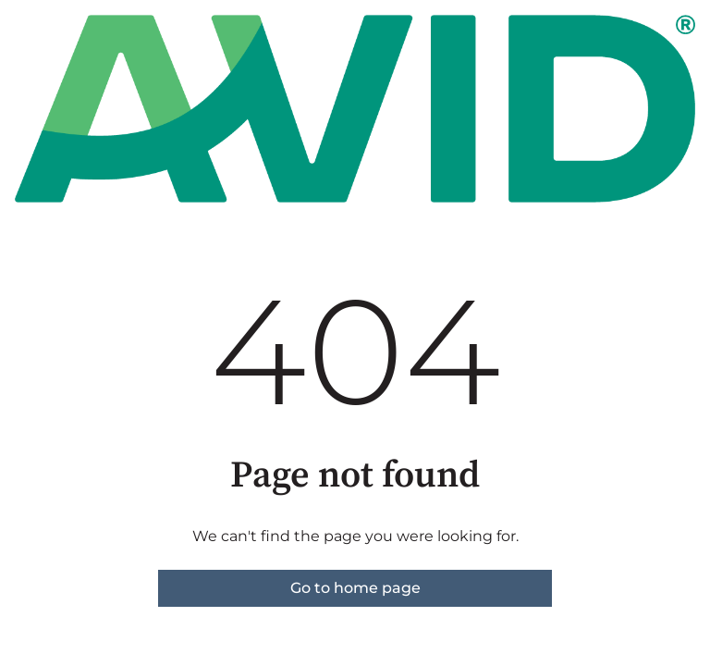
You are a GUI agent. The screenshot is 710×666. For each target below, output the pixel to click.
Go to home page (355, 588)
